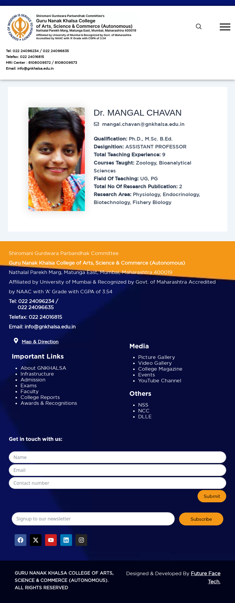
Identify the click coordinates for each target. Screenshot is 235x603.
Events (146, 374)
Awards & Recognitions (48, 403)
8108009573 (66, 62)
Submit (212, 496)
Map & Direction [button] (40, 341)
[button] (16, 341)
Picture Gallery (156, 357)
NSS (143, 404)
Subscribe (201, 519)
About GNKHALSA (43, 368)
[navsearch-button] (199, 27)
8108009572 (39, 62)
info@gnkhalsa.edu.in (35, 68)
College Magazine (160, 368)
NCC (144, 410)
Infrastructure (37, 373)
